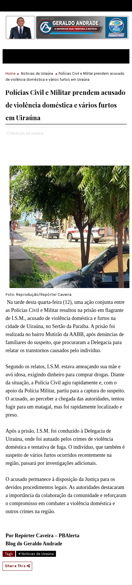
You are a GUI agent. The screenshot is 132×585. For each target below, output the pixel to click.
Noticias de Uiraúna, (27, 133)
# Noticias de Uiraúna (36, 554)
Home (10, 73)
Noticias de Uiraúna (37, 73)
